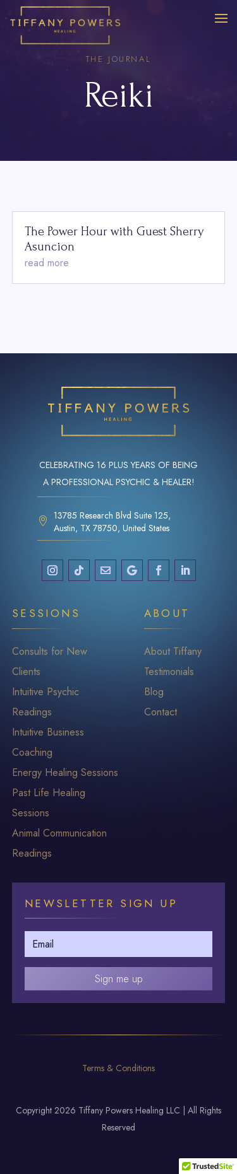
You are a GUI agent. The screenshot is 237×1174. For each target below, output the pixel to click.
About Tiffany (173, 651)
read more (47, 262)
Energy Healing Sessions (65, 772)
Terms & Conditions (118, 1068)
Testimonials (169, 671)
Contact (160, 712)
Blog (154, 691)
